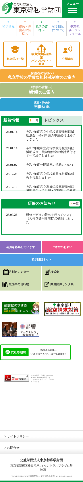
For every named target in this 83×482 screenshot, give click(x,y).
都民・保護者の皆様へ (25, 30)
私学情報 (8, 26)
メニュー (72, 3)
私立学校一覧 (15, 59)
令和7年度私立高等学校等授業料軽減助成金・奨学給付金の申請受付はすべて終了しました (51, 151)
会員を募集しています (20, 247)
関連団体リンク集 (61, 284)
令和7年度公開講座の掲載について (50, 164)
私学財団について (58, 28)
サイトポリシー (18, 436)
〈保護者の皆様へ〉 (41, 76)
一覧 (35, 120)
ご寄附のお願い (62, 247)
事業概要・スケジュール (75, 30)
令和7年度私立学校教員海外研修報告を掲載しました (50, 175)
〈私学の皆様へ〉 (41, 90)
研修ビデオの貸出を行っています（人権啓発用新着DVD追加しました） (49, 218)
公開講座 (67, 59)
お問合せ (13, 447)
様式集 (54, 272)
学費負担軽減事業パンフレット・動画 (41, 59)
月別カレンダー (19, 272)
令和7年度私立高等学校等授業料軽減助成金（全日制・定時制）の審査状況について (51, 190)
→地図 (41, 469)
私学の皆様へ (41, 28)
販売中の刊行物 (19, 284)
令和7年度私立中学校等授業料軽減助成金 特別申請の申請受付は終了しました (51, 135)
